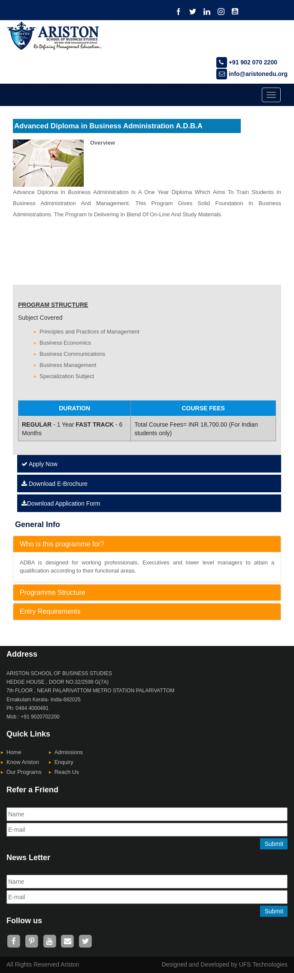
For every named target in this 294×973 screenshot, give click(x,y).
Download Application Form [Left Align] (60, 503)
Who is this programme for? (62, 544)
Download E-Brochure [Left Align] (54, 483)
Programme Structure (52, 592)
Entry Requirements (50, 611)
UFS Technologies (263, 964)
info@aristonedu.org (252, 73)
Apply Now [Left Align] (39, 464)
